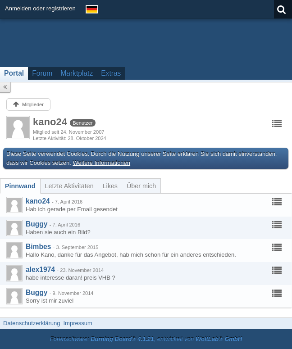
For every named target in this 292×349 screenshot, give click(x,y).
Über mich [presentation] (141, 186)
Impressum (77, 323)
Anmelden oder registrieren (40, 8)
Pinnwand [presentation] (20, 186)
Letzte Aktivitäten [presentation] (69, 186)
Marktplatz (76, 73)
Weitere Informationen (101, 162)
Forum (42, 73)
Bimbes (38, 246)
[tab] (20, 186)
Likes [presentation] (110, 186)
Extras (111, 73)
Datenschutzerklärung (31, 323)
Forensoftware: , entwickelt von (146, 338)
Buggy (37, 224)
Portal (14, 73)
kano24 (38, 201)
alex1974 (40, 269)
